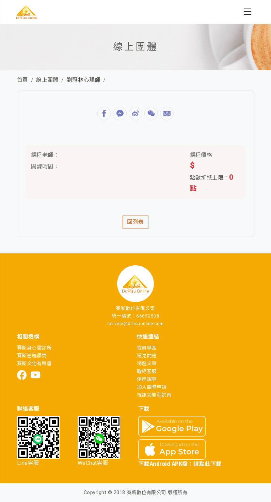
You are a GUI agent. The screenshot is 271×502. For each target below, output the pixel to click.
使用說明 (147, 379)
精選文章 (147, 364)
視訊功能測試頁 (154, 395)
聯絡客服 (147, 371)
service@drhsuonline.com (135, 323)
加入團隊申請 (151, 387)
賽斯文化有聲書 (34, 364)
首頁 (22, 80)
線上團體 (47, 80)
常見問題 (147, 356)
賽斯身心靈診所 (34, 348)
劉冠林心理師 (83, 80)
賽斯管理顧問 (32, 356)
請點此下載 (207, 464)
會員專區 (147, 348)
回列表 (135, 222)
